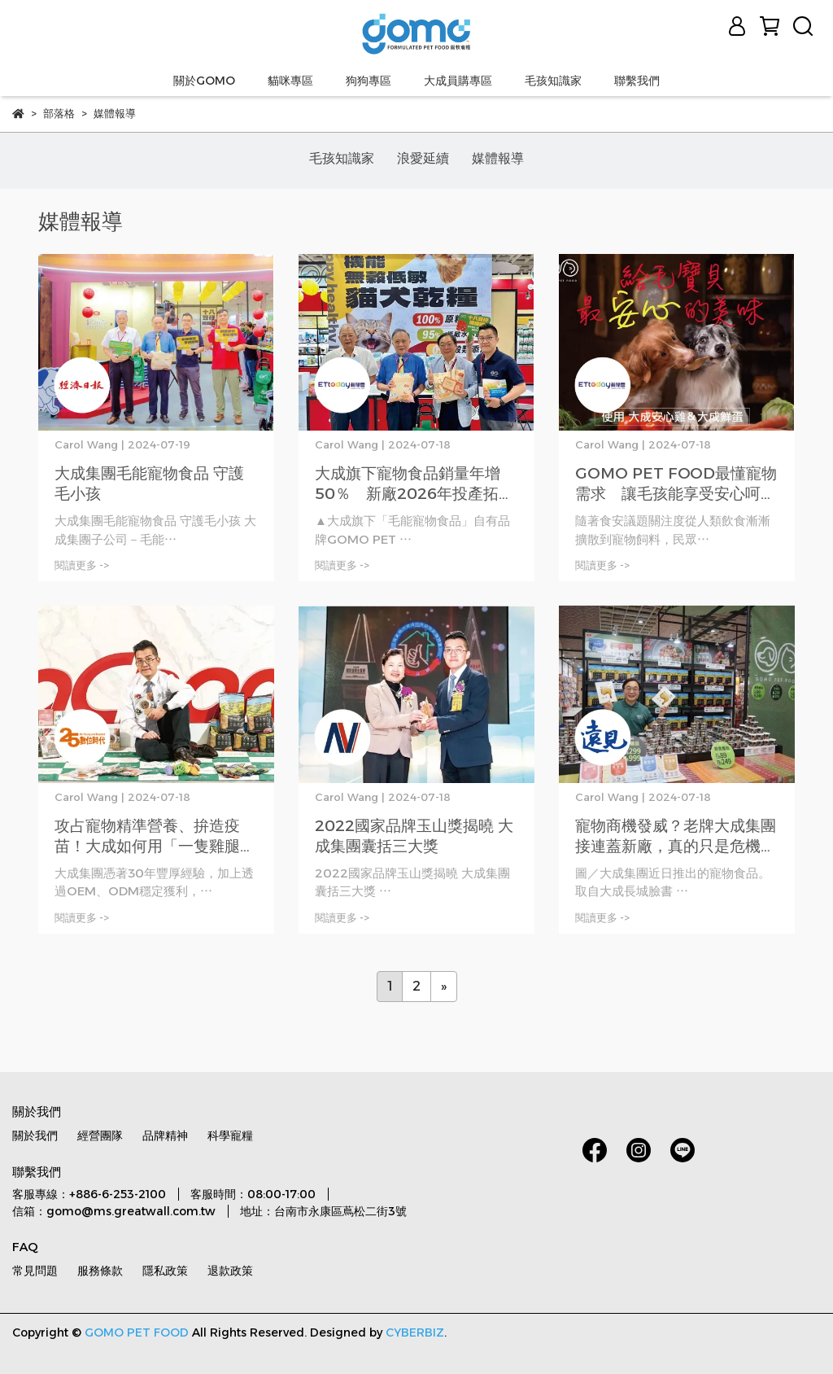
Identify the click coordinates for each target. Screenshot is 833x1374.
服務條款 (100, 1270)
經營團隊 (100, 1135)
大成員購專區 (458, 80)
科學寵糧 (230, 1135)
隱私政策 (165, 1270)
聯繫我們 (637, 80)
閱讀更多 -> (82, 565)
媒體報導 (498, 158)
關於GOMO (204, 80)
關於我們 (35, 1135)
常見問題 (35, 1270)
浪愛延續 (423, 158)
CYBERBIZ (415, 1332)
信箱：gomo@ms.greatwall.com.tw (114, 1211)
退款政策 (230, 1270)
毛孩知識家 (553, 80)
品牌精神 (165, 1135)
